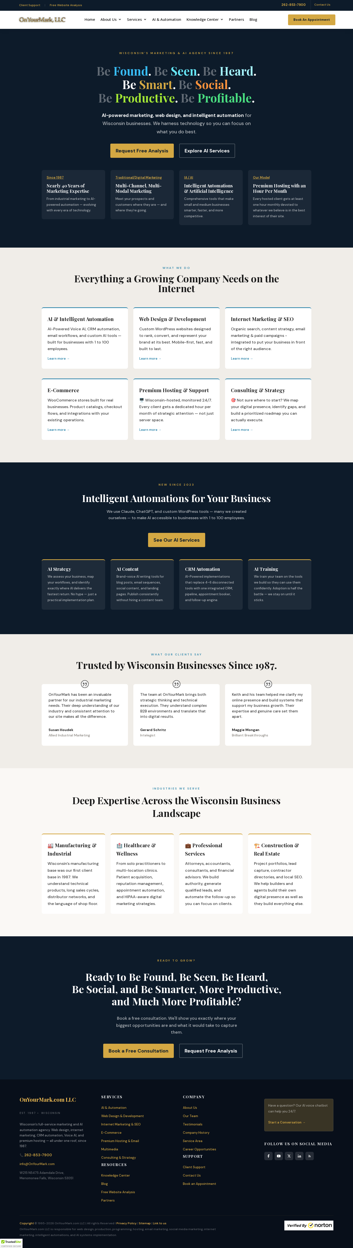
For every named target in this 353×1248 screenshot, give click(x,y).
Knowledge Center (203, 20)
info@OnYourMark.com (37, 1164)
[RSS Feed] (309, 1156)
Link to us (159, 1223)
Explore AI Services (207, 151)
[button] (11, 1243)
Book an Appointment (199, 1184)
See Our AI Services (176, 540)
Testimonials (192, 1124)
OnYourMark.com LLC (48, 1099)
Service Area (192, 1141)
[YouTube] (279, 1156)
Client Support (29, 5)
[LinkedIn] (299, 1156)
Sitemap (145, 1223)
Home (90, 20)
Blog (253, 20)
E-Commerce (111, 1133)
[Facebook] (268, 1156)
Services (134, 20)
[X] (289, 1156)
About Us (109, 20)
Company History (196, 1133)
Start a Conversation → (286, 1122)
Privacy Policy (126, 1223)
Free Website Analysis (66, 5)
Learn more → (59, 358)
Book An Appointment (311, 20)
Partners (236, 20)
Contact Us (322, 5)
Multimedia (109, 1149)
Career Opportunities (199, 1149)
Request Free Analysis (142, 151)
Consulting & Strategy (118, 1158)
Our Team (190, 1116)
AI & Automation (166, 20)
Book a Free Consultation (138, 1051)
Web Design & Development (122, 1116)
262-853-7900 (293, 5)
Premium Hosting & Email (120, 1141)
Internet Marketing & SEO (121, 1124)
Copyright (27, 1223)
